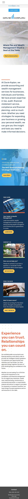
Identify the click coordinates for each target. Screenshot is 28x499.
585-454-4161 (15, 492)
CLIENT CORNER (14, 10)
